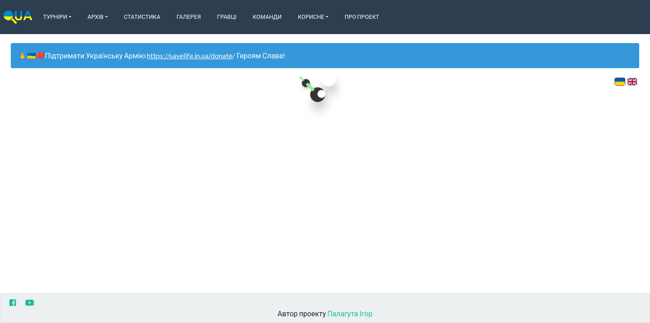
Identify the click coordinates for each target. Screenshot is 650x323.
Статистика (142, 16)
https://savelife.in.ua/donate (189, 55)
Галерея (189, 16)
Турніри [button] (55, 16)
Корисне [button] (311, 16)
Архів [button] (96, 16)
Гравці (227, 16)
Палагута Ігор (350, 313)
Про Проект (362, 16)
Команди (267, 16)
